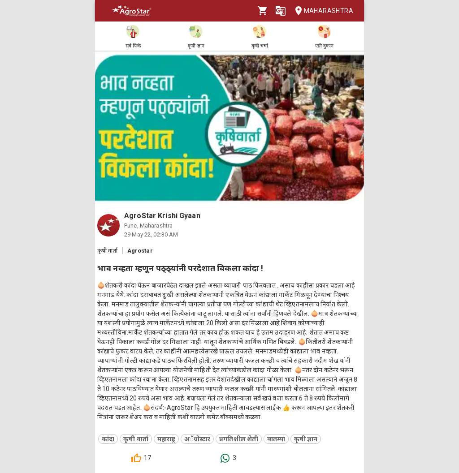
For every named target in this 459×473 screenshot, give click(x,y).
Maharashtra (321, 11)
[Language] (281, 11)
